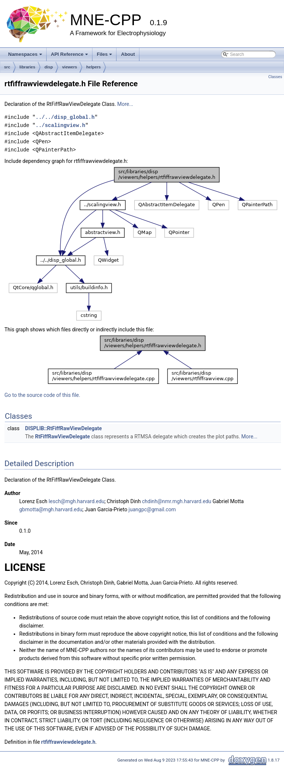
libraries (28, 67)
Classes (275, 76)
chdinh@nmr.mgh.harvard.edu (176, 501)
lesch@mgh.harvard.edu (76, 501)
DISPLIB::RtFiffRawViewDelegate (63, 428)
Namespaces (25, 54)
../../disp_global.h (65, 117)
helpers (93, 67)
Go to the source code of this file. (42, 395)
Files (104, 54)
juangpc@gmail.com (152, 509)
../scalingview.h (60, 125)
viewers (69, 67)
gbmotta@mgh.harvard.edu (50, 509)
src (7, 67)
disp (48, 67)
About (128, 54)
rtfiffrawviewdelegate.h (68, 742)
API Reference (69, 54)
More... (125, 104)
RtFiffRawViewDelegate (62, 436)
